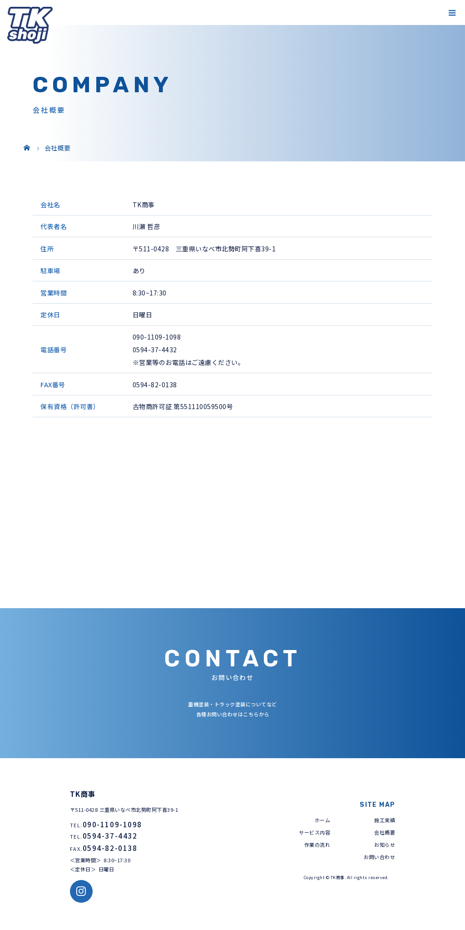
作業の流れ (317, 844)
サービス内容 (314, 832)
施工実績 (384, 820)
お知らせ (384, 844)
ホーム (323, 820)
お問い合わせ (379, 856)
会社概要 (384, 832)
